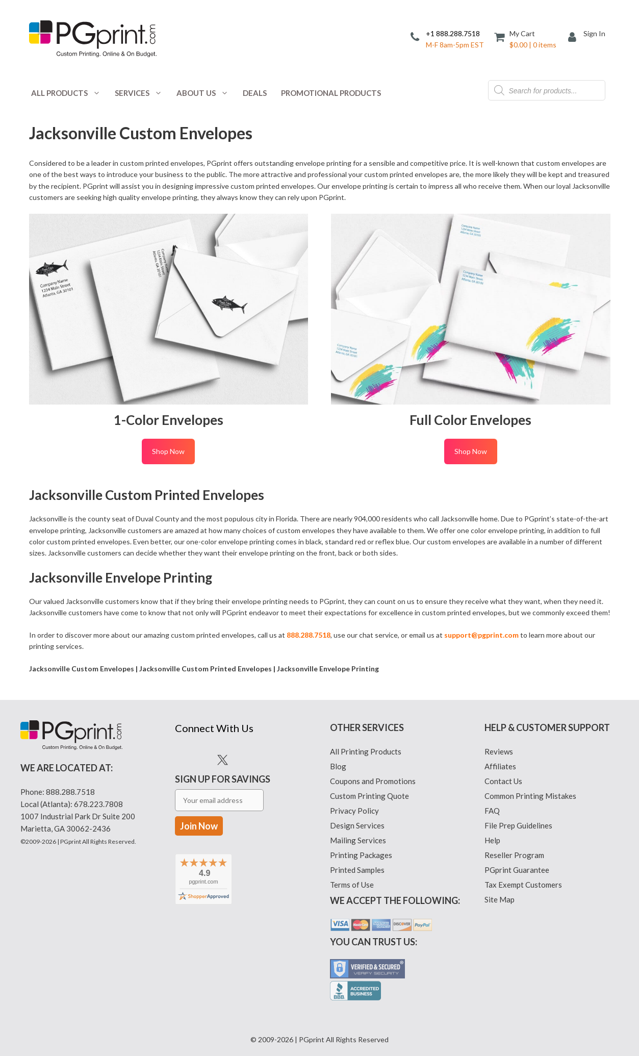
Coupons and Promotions (373, 781)
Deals (255, 92)
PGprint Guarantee (516, 869)
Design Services (357, 825)
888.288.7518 (70, 791)
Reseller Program (514, 855)
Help (492, 840)
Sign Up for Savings (222, 802)
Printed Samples (357, 869)
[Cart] (526, 38)
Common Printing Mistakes (530, 795)
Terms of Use (352, 884)
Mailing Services (358, 840)
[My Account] (575, 38)
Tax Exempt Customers (523, 884)
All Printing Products (365, 751)
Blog (338, 766)
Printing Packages (361, 855)
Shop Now (168, 451)
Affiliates (500, 766)
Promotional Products (331, 92)
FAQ (492, 810)
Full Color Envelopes (470, 420)
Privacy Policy (354, 810)
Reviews (498, 751)
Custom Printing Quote (369, 795)
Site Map (499, 899)
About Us (206, 93)
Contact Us (503, 781)
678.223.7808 (98, 804)
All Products (69, 93)
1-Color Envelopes (168, 420)
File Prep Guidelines (518, 825)
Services (142, 93)
